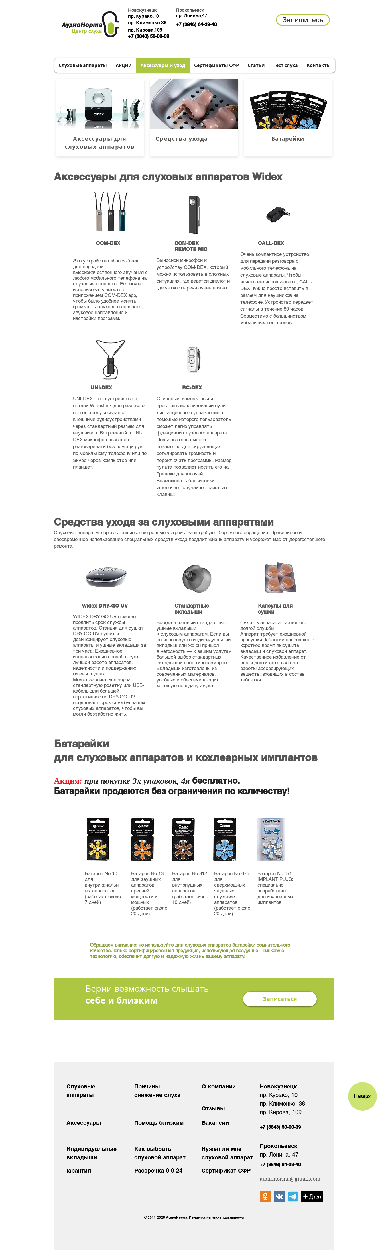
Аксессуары (83, 1122)
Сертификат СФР (226, 1170)
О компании (219, 1086)
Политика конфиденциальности (216, 1217)
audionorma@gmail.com (290, 1179)
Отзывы (213, 1108)
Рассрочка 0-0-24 (158, 1170)
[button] (303, 20)
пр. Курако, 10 (279, 1095)
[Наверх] (362, 1096)
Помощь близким (159, 1122)
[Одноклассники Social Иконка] (265, 1196)
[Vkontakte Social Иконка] (279, 1196)
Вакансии (215, 1122)
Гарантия (78, 1170)
